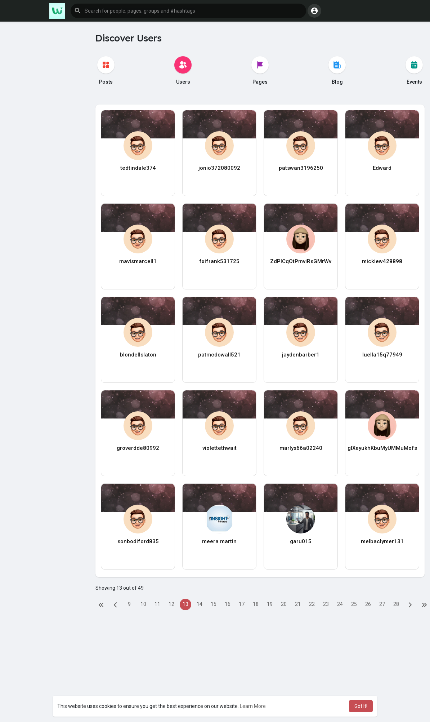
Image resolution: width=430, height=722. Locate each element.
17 (242, 604)
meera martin (219, 541)
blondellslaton (138, 354)
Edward (382, 168)
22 (312, 604)
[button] (188, 11)
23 (326, 604)
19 (270, 604)
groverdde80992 (138, 448)
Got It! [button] (360, 706)
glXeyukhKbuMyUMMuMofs (382, 448)
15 (213, 604)
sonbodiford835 (138, 541)
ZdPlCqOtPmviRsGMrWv (300, 261)
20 (284, 604)
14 (199, 604)
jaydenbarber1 (300, 354)
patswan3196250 (301, 168)
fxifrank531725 (219, 261)
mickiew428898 (382, 261)
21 (298, 604)
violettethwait (219, 448)
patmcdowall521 (219, 354)
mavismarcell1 (138, 261)
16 (227, 604)
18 (256, 604)
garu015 (301, 541)
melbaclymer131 (382, 541)
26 (368, 604)
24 (340, 604)
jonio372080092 (219, 168)
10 (143, 604)
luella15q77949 (382, 354)
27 (382, 604)
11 (157, 604)
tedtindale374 (138, 168)
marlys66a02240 (300, 448)
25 (354, 604)
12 (171, 604)
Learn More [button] (253, 706)
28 (396, 604)
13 (185, 604)
